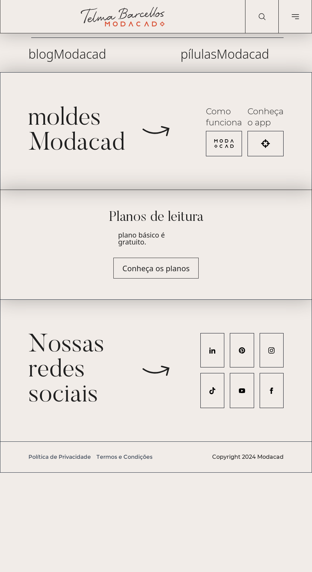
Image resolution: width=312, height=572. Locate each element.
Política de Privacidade (59, 457)
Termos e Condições (124, 457)
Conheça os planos (156, 268)
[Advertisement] (156, 521)
